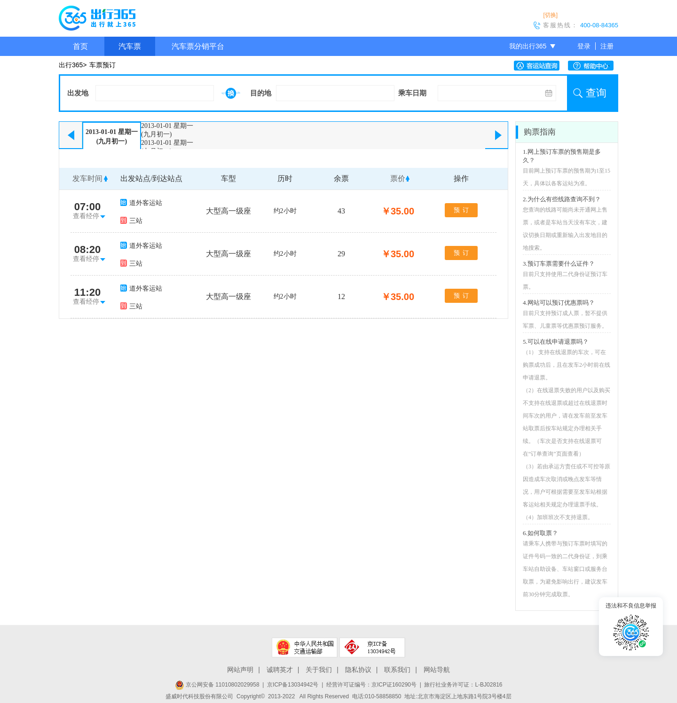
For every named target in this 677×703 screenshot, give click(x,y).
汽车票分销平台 (198, 46)
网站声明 (240, 669)
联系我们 (397, 669)
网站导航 (437, 669)
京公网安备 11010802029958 (217, 684)
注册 (607, 46)
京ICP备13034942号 (292, 684)
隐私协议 (358, 669)
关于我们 (319, 669)
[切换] (550, 15)
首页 (80, 46)
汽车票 (129, 46)
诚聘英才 (280, 669)
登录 (583, 46)
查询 (596, 93)
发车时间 (87, 178)
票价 (397, 178)
